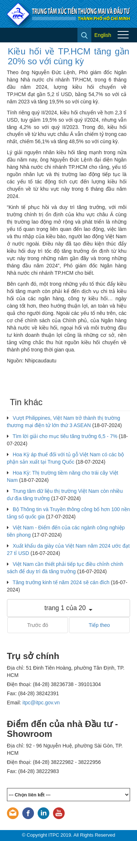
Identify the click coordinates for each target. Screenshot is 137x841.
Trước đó (37, 625)
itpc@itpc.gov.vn (41, 702)
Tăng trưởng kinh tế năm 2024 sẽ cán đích (60, 582)
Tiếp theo (99, 625)
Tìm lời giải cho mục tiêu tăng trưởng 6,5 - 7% (64, 436)
